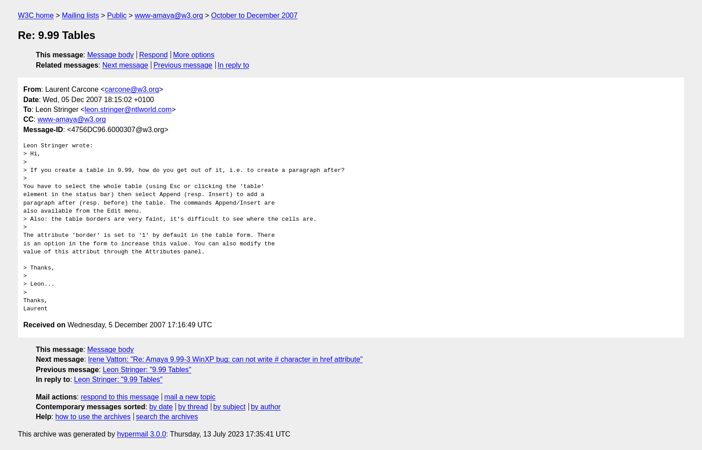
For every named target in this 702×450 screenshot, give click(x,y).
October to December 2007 (254, 15)
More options (194, 55)
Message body (110, 55)
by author (266, 407)
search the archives (167, 416)
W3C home (36, 15)
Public (117, 15)
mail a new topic (190, 397)
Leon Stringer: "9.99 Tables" (147, 369)
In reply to (233, 65)
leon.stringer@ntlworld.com (128, 109)
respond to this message (119, 397)
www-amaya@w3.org (169, 15)
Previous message (183, 65)
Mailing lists (80, 15)
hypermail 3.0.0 (141, 434)
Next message (125, 65)
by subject (229, 407)
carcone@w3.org (132, 89)
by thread (193, 407)
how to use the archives (93, 416)
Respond (153, 55)
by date (160, 407)
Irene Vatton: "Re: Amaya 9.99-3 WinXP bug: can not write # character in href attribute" (225, 359)
